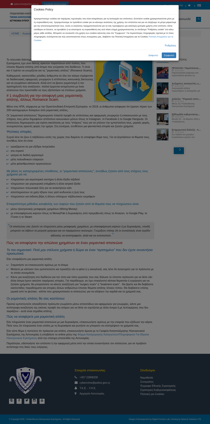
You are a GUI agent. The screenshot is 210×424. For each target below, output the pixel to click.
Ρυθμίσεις (170, 45)
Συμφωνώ (169, 55)
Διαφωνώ (153, 55)
